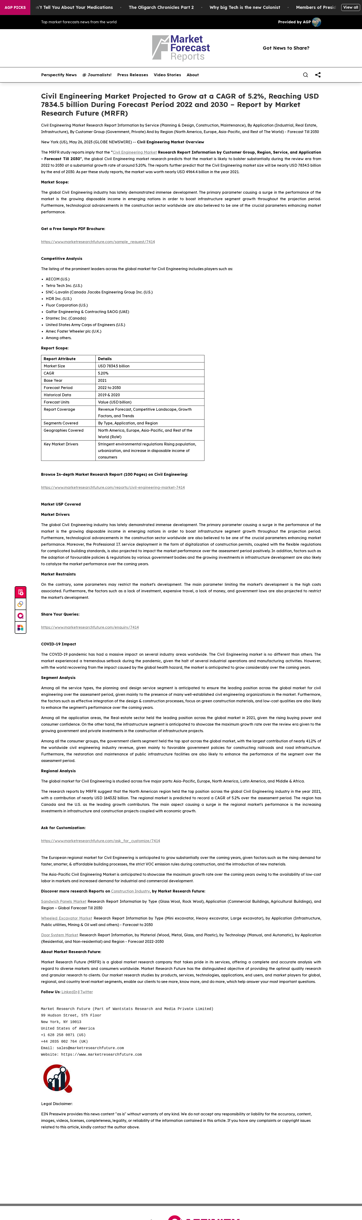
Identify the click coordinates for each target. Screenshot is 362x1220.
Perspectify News (59, 74)
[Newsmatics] (20, 627)
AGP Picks (15, 7)
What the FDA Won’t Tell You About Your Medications (61, 7)
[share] (318, 75)
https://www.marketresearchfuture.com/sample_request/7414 (98, 241)
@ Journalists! (97, 74)
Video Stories (167, 74)
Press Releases (132, 74)
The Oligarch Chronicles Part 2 (167, 7)
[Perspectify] (20, 604)
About (193, 74)
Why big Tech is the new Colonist (251, 7)
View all (350, 7)
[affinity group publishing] (20, 616)
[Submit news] (20, 592)
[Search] (305, 74)
